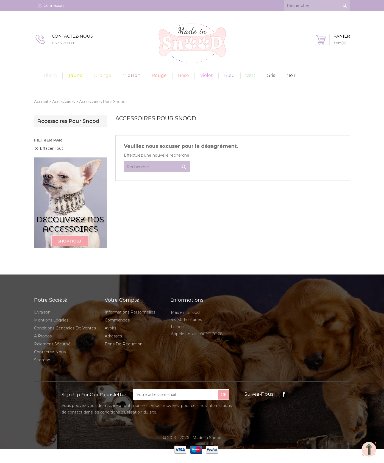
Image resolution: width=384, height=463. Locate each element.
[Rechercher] (317, 5)
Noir (291, 75)
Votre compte (122, 300)
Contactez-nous (50, 352)
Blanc (50, 75)
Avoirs (110, 328)
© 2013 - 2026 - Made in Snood (192, 437)
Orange (102, 75)
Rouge (159, 75)
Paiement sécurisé (52, 344)
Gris (271, 75)
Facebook (284, 394)
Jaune (75, 75)
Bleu (229, 75)
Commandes (117, 320)
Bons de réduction (124, 344)
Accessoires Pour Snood (68, 121)
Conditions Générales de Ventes (65, 328)
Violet (206, 75)
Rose (183, 75)
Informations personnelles (130, 312)
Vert (250, 75)
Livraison (42, 312)
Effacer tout (48, 148)
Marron (131, 75)
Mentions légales (51, 320)
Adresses (113, 336)
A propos (43, 336)
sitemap (42, 359)
